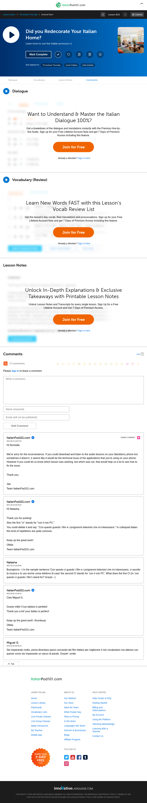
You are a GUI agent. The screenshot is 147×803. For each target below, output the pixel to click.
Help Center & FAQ (101, 698)
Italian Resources (39, 725)
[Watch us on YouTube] (72, 757)
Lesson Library (9, 14)
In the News (70, 721)
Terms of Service (105, 797)
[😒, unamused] (73, 364)
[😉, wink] (100, 364)
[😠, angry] (84, 364)
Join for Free (73, 147)
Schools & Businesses (75, 730)
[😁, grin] (68, 364)
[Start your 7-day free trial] (40, 757)
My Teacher (36, 730)
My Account (98, 715)
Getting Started (99, 703)
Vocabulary (39, 80)
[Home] (70, 7)
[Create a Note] (79, 54)
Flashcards (36, 707)
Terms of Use (124, 794)
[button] (142, 5)
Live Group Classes (40, 721)
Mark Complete (38, 54)
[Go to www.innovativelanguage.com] (73, 787)
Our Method (70, 698)
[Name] (36, 409)
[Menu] (5, 5)
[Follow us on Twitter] (66, 757)
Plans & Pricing (71, 716)
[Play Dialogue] (6, 91)
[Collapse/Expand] (73, 354)
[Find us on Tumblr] (85, 757)
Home (34, 698)
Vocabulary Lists (39, 712)
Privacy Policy (109, 794)
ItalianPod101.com (93, 794)
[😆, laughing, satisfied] (90, 364)
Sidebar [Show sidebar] (139, 14)
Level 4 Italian (71, 65)
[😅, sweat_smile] (95, 364)
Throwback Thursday (28, 14)
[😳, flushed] (63, 364)
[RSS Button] (5, 363)
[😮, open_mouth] (122, 364)
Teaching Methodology (103, 724)
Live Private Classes (41, 716)
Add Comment (19, 425)
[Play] (6, 180)
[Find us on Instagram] (66, 763)
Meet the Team (71, 707)
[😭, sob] (106, 364)
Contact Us (97, 736)
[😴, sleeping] (116, 364)
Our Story (69, 703)
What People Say (72, 712)
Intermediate (87, 65)
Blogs (67, 735)
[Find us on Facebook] (79, 757)
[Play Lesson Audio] (11, 34)
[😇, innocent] (111, 364)
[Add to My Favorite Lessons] (68, 54)
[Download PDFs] (89, 54)
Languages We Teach (74, 725)
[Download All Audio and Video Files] (100, 54)
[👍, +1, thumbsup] (138, 364)
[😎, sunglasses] (79, 364)
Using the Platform (101, 719)
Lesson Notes (65, 80)
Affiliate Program (72, 739)
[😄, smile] (57, 364)
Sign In (15, 371)
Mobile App (36, 735)
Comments (91, 80)
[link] (103, 14)
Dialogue (12, 80)
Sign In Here (84, 158)
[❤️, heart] (132, 364)
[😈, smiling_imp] (127, 364)
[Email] (36, 417)
